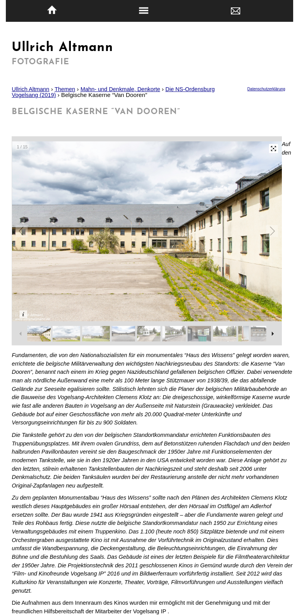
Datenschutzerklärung (266, 89)
